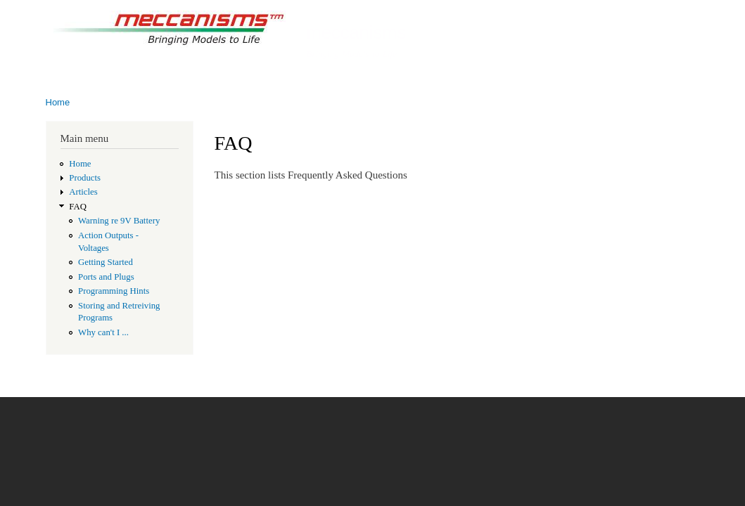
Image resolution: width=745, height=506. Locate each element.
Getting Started (105, 262)
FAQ (78, 207)
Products (85, 178)
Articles (83, 192)
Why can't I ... (103, 332)
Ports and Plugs (106, 277)
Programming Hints (113, 291)
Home (58, 102)
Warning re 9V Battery (119, 221)
